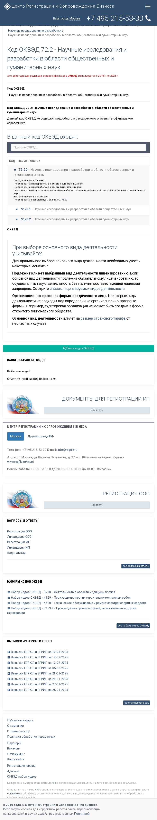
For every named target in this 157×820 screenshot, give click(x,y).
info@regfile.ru (67, 450)
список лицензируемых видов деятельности (87, 289)
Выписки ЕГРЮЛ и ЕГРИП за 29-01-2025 (37, 673)
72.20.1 (25, 209)
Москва (15, 436)
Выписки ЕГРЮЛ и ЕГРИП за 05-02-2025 (37, 668)
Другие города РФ (41, 436)
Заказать (97, 410)
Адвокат (13, 771)
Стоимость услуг (19, 731)
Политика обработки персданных (31, 736)
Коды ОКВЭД (16, 553)
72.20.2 (25, 219)
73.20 (64, 199)
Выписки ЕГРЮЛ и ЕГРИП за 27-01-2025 (37, 684)
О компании (15, 726)
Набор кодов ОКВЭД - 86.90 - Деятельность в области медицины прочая (61, 592)
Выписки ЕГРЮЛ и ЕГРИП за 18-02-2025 (37, 657)
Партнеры (14, 743)
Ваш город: (66, 18)
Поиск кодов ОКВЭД (78, 348)
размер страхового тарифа (103, 318)
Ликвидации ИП (18, 547)
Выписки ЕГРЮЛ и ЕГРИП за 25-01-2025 (37, 690)
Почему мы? (16, 754)
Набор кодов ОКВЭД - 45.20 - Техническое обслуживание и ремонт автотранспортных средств (76, 603)
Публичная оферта (20, 720)
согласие (13, 793)
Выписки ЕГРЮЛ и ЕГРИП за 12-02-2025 (37, 663)
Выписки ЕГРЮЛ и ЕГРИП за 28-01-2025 (37, 679)
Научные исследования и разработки (34, 30)
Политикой (82, 813)
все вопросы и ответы (136, 566)
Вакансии (13, 748)
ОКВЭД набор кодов (22, 776)
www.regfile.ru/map (20, 462)
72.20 (23, 169)
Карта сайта (15, 759)
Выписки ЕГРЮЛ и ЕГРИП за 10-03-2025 (37, 652)
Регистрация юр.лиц (21, 766)
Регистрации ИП (18, 542)
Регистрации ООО (19, 531)
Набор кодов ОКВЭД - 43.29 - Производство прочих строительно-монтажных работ (68, 597)
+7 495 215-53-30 (118, 18)
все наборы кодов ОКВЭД (133, 625)
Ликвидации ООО (19, 537)
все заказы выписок (136, 702)
